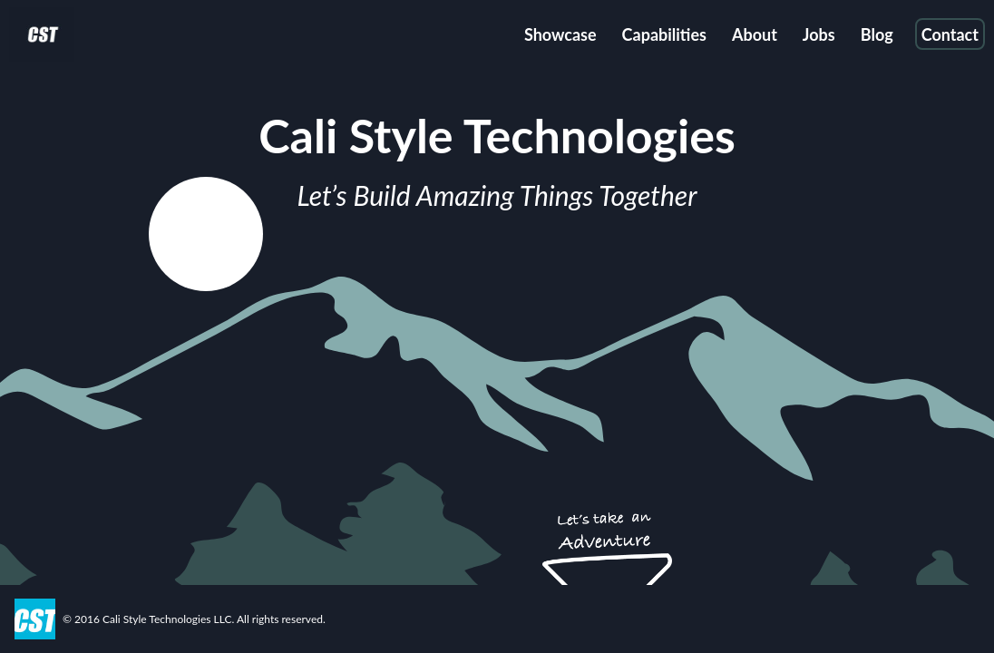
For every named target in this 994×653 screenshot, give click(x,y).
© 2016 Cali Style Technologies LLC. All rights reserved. (194, 619)
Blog (877, 34)
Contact (950, 34)
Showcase (560, 34)
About (754, 34)
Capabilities (664, 34)
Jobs (819, 34)
